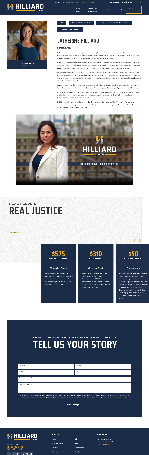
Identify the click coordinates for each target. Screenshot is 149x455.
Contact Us (79, 452)
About (54, 439)
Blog (93, 2)
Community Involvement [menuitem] (92, 10)
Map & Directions (103, 445)
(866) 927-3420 (129, 2)
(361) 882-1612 (14, 449)
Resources (55, 452)
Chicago (77, 2)
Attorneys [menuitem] (68, 10)
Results (77, 443)
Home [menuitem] (52, 10)
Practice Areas (57, 443)
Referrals (85, 2)
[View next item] (140, 241)
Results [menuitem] (120, 10)
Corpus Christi (65, 2)
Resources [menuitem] (110, 10)
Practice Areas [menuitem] (79, 10)
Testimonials (79, 448)
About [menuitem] (60, 10)
